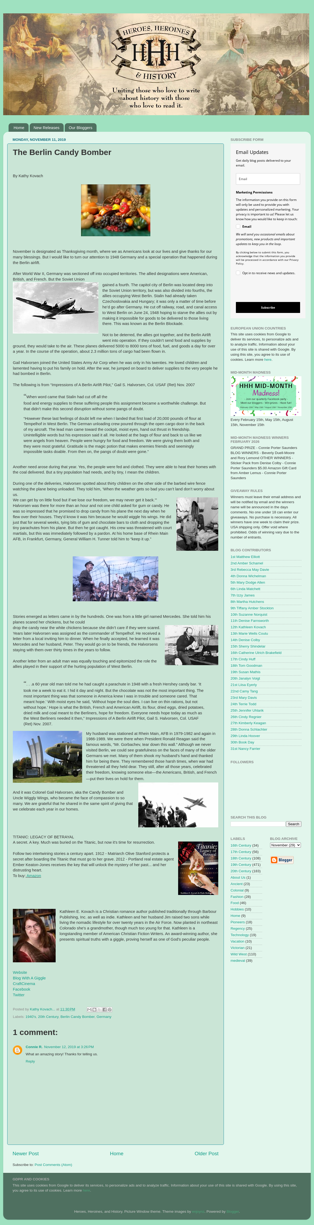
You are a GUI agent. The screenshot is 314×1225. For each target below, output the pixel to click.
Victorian (237, 948)
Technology (240, 935)
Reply (30, 1061)
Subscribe (268, 307)
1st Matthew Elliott (245, 557)
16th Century (241, 845)
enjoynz (198, 1212)
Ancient (237, 884)
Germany (104, 1017)
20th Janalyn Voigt (245, 678)
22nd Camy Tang (244, 691)
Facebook (21, 989)
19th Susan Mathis (246, 672)
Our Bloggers (80, 127)
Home (19, 127)
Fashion (237, 897)
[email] (268, 179)
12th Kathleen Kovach (248, 627)
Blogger (233, 1212)
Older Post (207, 1153)
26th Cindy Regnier (246, 717)
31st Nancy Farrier (245, 749)
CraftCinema (24, 984)
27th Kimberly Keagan (248, 723)
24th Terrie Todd (243, 704)
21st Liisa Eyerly (244, 685)
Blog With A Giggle (29, 978)
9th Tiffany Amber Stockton (252, 608)
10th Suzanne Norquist (249, 614)
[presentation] (263, 289)
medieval (238, 961)
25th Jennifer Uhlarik (247, 710)
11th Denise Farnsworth (250, 621)
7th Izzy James (243, 595)
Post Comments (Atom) (53, 1165)
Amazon (33, 876)
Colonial (237, 890)
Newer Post (26, 1153)
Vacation (237, 941)
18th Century (241, 858)
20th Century (48, 1017)
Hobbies (237, 909)
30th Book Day (242, 742)
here (267, 360)
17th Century (241, 852)
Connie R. (34, 1047)
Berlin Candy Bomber (77, 1017)
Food (235, 903)
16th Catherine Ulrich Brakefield (256, 653)
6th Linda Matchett (245, 589)
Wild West (239, 954)
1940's (30, 1017)
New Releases (47, 127)
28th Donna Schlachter (249, 729)
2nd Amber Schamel (247, 563)
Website (20, 972)
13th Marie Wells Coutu (249, 633)
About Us (238, 877)
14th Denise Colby (245, 640)
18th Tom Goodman (246, 666)
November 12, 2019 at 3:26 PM (69, 1047)
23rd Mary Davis (244, 698)
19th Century (241, 865)
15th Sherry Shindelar (248, 646)
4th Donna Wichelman (248, 576)
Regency (238, 928)
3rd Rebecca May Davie (250, 570)
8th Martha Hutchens (247, 602)
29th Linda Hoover (245, 736)
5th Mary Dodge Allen (248, 582)
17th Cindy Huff (243, 659)
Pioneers (238, 922)
